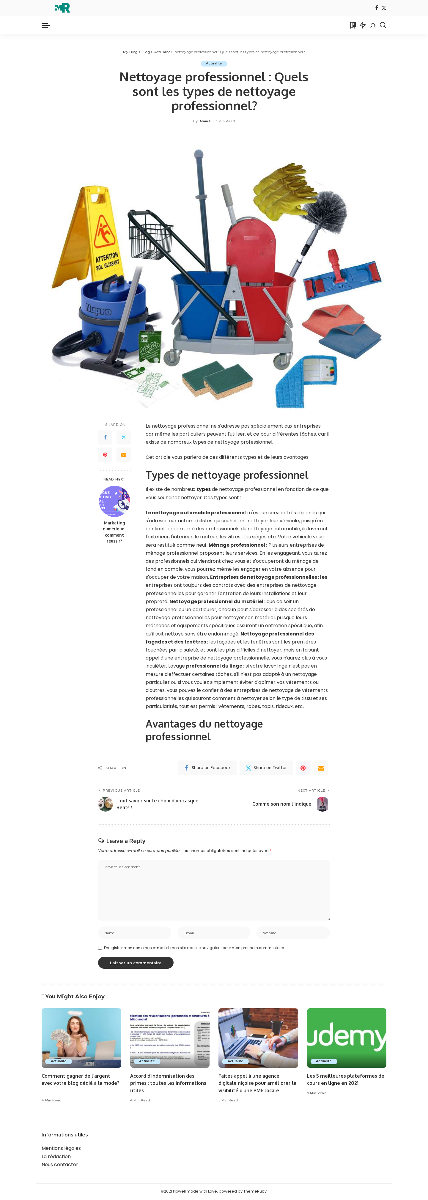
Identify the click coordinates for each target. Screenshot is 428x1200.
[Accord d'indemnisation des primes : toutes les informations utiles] (170, 1039)
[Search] (382, 25)
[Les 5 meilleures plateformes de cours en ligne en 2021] (347, 1039)
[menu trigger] (49, 25)
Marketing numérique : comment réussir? (114, 531)
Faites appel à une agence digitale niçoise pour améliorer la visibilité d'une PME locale (256, 1083)
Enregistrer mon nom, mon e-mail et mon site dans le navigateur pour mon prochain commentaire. (194, 948)
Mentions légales (61, 1149)
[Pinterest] (105, 455)
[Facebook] (376, 8)
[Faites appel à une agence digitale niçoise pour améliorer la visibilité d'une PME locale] (258, 1039)
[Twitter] (383, 8)
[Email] (124, 455)
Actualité (214, 63)
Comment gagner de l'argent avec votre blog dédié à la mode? (77, 1083)
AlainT (205, 121)
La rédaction (56, 1157)
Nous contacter (60, 1165)
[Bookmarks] (352, 25)
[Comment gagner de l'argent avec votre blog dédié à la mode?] (81, 1039)
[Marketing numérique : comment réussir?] (114, 501)
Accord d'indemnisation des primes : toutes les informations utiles (169, 1083)
